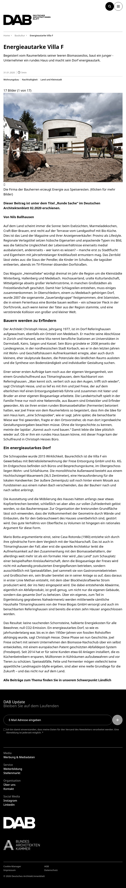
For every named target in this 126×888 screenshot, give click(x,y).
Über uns (9, 785)
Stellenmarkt (11, 773)
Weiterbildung (12, 769)
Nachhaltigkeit (30, 79)
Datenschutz (51, 870)
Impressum (9, 870)
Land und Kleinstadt (51, 79)
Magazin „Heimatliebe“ (26, 273)
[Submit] (117, 720)
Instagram (10, 800)
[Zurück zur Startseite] (27, 20)
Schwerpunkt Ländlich (94, 680)
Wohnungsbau (11, 79)
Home (6, 35)
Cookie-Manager (12, 866)
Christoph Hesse (35, 329)
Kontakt (8, 789)
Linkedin (9, 805)
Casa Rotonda (71, 537)
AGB (46, 866)
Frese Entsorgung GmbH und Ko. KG (95, 461)
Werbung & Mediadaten (19, 757)
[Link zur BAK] (63, 845)
